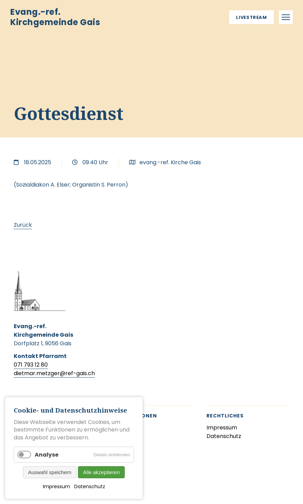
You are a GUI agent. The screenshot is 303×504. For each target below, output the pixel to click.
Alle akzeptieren (101, 472)
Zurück (23, 225)
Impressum (56, 486)
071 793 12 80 (31, 365)
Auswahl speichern (49, 472)
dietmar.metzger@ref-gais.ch (54, 373)
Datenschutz (89, 486)
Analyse (46, 455)
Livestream (251, 17)
